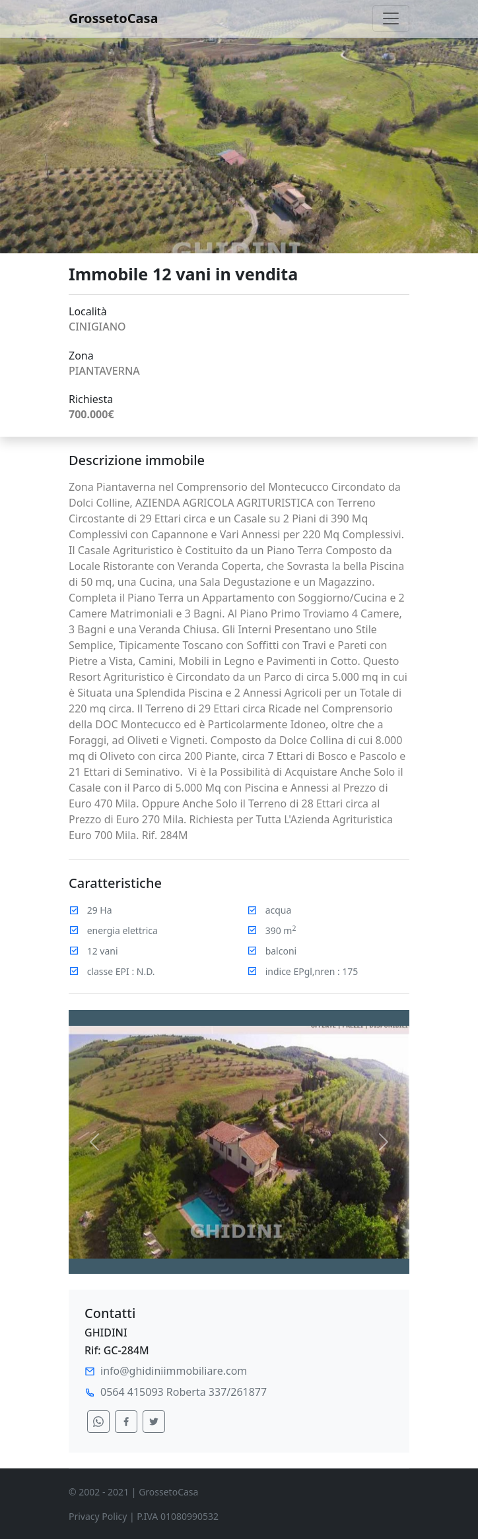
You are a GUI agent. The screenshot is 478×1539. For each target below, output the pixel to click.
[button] (94, 1142)
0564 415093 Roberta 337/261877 (183, 1392)
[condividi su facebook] (126, 1421)
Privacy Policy (98, 1516)
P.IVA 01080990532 (178, 1516)
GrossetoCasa (113, 18)
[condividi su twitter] (154, 1421)
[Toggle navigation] (390, 18)
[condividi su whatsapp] (98, 1421)
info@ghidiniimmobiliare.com (173, 1371)
